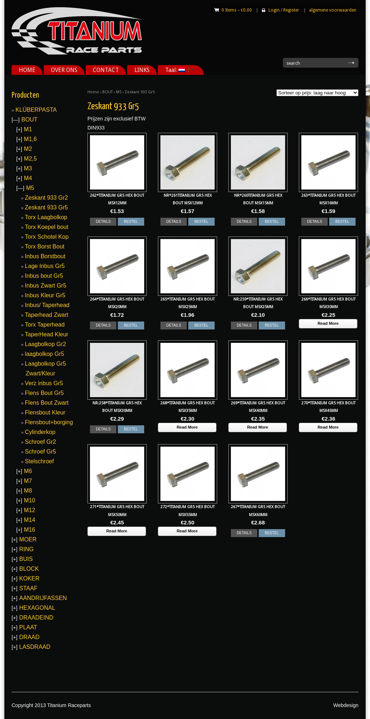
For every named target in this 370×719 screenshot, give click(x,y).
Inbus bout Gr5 (44, 276)
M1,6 (30, 139)
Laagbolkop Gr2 (45, 344)
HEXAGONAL (37, 608)
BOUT (107, 92)
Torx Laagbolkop (46, 217)
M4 (28, 178)
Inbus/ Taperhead (47, 305)
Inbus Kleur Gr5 (45, 295)
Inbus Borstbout (45, 256)
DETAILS (103, 222)
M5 (118, 92)
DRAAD (29, 637)
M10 (29, 500)
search (293, 63)
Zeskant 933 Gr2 (46, 198)
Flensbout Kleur (45, 412)
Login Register (283, 10)
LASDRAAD (34, 647)
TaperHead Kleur (46, 334)
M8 (28, 491)
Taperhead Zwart (46, 315)
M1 (28, 129)
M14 (29, 520)
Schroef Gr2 (40, 442)
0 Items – (236, 10)
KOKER (29, 578)
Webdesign (345, 705)
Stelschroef (39, 461)
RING (26, 549)
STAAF (28, 588)
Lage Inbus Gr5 (45, 266)
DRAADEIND (36, 617)
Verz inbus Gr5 (44, 383)
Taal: (177, 70)
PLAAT (28, 627)
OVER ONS (64, 70)
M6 (28, 471)
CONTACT (106, 70)
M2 (28, 149)
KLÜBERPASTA (36, 110)
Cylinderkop (40, 432)
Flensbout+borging (49, 422)
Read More (328, 323)
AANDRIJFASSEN (43, 598)
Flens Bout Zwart (47, 403)
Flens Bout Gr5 (44, 393)
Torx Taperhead (45, 325)
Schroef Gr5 (40, 451)
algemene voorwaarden (332, 10)
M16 (29, 530)
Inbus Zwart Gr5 (45, 285)
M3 (28, 168)
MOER (27, 539)
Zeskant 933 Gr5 (46, 207)
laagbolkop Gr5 (44, 354)
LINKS (142, 70)
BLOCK (29, 569)
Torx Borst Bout (44, 246)
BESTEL (131, 222)
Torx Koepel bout (46, 227)
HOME (27, 70)
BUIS (26, 559)
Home (93, 92)
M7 (28, 481)
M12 (29, 510)
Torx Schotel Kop (47, 237)
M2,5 (30, 159)
